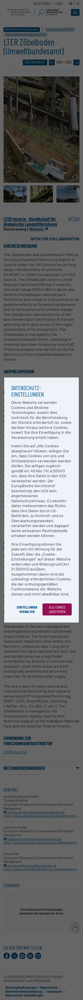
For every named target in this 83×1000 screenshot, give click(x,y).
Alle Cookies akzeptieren (57, 609)
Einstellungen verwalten (27, 609)
